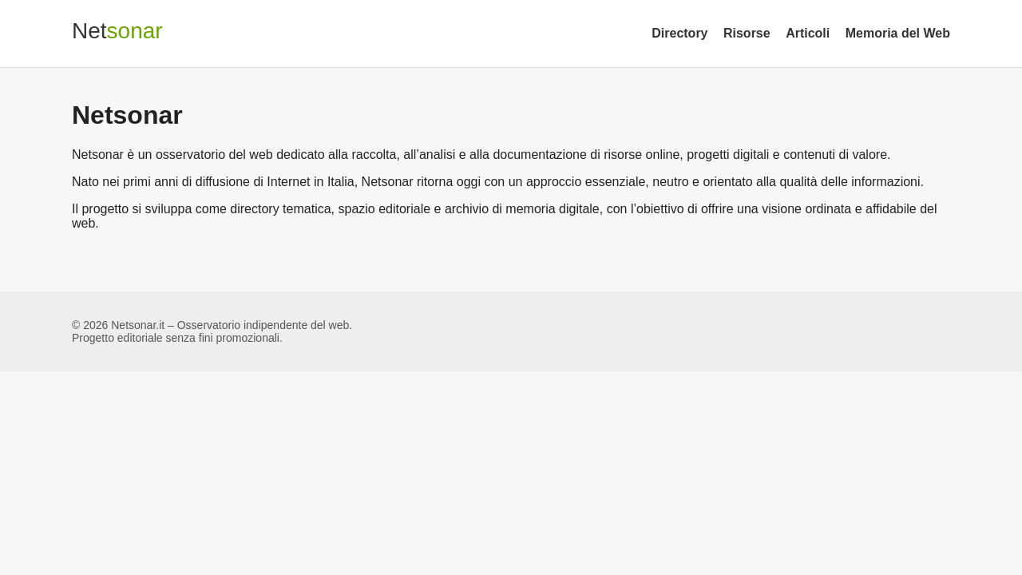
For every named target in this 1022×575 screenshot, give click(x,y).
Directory (679, 33)
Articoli (808, 33)
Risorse (746, 33)
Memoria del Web (898, 33)
